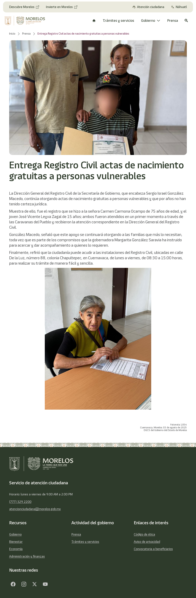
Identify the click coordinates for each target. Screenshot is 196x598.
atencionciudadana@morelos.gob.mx (35, 509)
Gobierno (15, 534)
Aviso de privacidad (147, 542)
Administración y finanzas (27, 556)
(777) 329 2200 (20, 502)
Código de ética (144, 534)
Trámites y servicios (85, 541)
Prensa (76, 534)
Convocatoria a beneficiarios (153, 549)
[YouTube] (45, 584)
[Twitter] (34, 584)
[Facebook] (13, 584)
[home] (25, 20)
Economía (16, 549)
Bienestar (16, 541)
